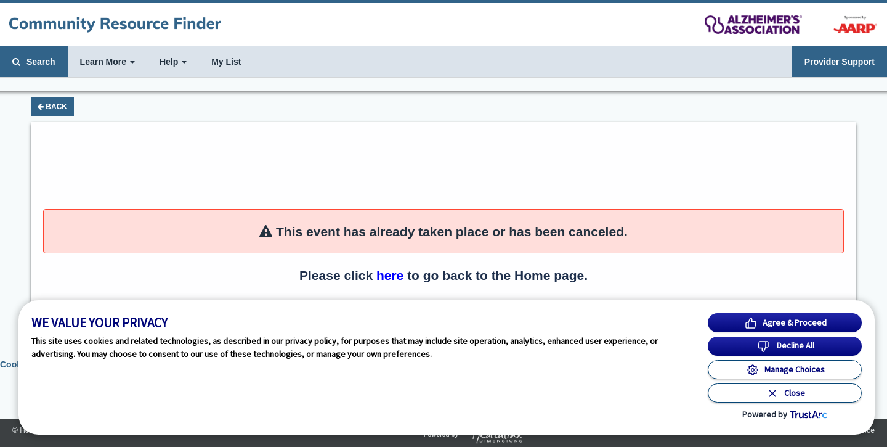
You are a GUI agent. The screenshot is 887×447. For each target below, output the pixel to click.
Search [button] (33, 62)
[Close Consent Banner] (785, 393)
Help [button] (173, 62)
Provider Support (839, 62)
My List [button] (226, 62)
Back (52, 106)
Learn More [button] (107, 62)
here (389, 275)
